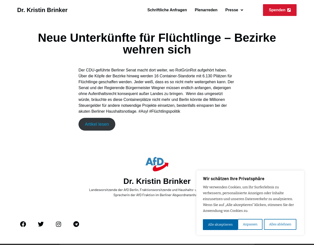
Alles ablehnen (245, 224)
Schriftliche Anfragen (167, 10)
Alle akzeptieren (280, 224)
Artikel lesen (97, 124)
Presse (234, 10)
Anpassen (215, 224)
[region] (250, 203)
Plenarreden (206, 10)
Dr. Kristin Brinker (42, 10)
